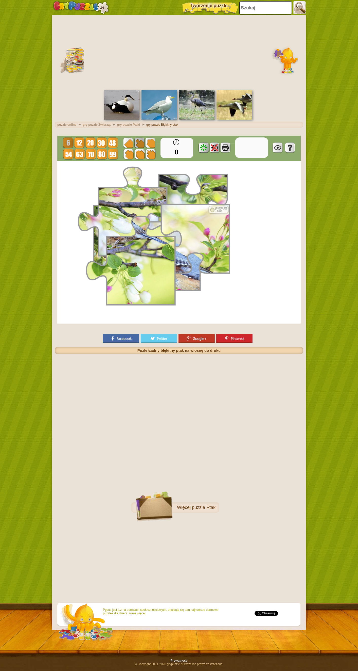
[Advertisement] (179, 52)
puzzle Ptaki (204, 507)
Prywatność (178, 660)
